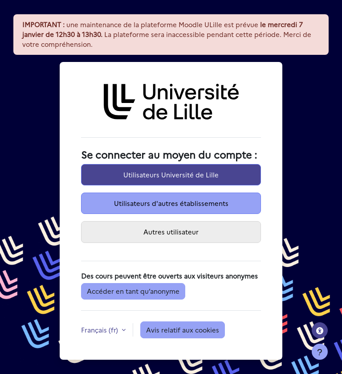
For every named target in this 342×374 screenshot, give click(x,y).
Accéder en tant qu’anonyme (133, 291)
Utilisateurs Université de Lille (171, 174)
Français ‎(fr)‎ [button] (100, 329)
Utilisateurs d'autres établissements (171, 203)
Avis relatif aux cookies (182, 329)
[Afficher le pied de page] (320, 352)
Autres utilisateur (171, 231)
